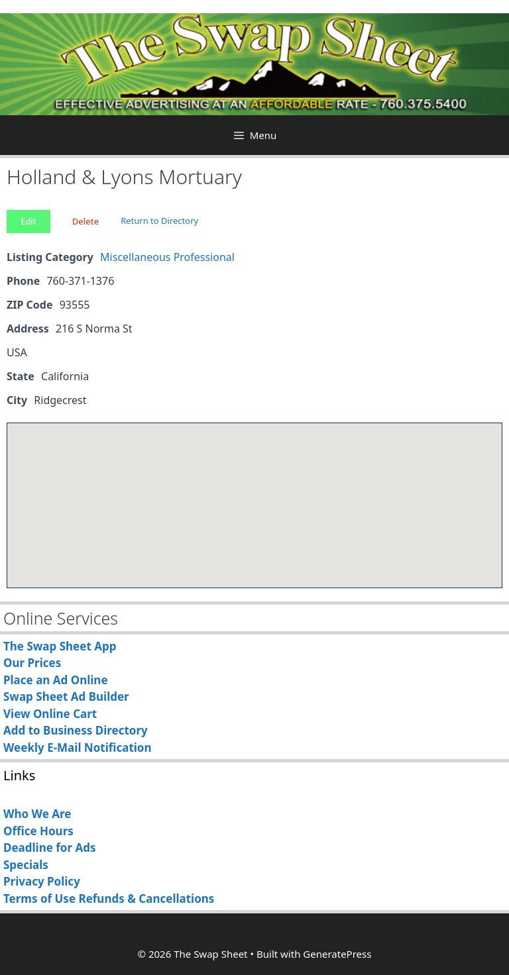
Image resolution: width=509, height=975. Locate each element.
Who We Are (37, 813)
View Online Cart (50, 713)
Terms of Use (39, 898)
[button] (254, 493)
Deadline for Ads (49, 847)
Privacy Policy (41, 881)
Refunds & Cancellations (146, 898)
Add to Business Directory (75, 730)
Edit (28, 221)
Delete (85, 221)
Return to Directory (159, 221)
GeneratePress (337, 953)
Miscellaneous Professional (167, 257)
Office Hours (38, 831)
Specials (25, 864)
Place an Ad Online (55, 680)
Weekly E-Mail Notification (77, 747)
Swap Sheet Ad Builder (66, 696)
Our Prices (32, 662)
